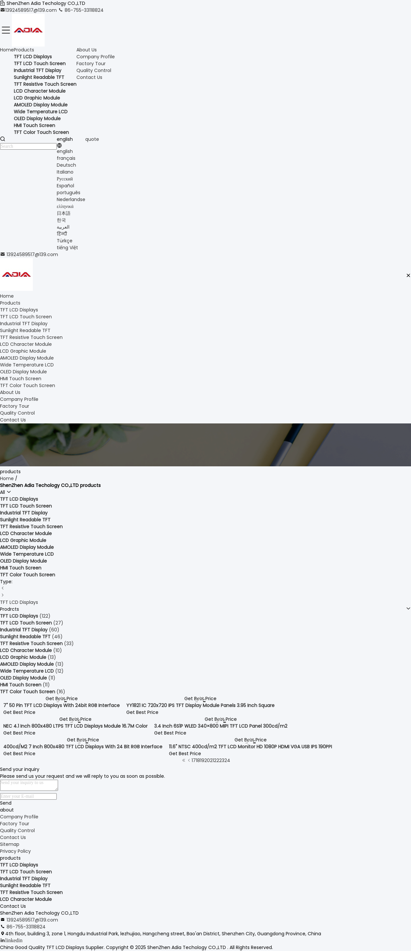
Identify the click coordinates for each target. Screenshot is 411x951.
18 (198, 760)
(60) (29, 629)
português (68, 192)
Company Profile (95, 56)
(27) (31, 623)
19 (202, 760)
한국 (61, 220)
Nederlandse (71, 199)
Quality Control (93, 70)
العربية (63, 227)
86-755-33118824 (81, 10)
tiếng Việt (67, 247)
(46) (31, 636)
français (66, 158)
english (65, 151)
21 (212, 760)
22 (216, 760)
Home (7, 50)
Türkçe (64, 240)
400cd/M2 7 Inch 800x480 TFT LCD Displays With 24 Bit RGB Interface (82, 746)
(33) (37, 643)
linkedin (13, 940)
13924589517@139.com (29, 10)
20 (207, 760)
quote (92, 139)
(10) (31, 650)
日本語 (64, 213)
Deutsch (66, 165)
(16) (32, 691)
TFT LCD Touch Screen (26, 871)
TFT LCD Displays (19, 602)
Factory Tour (91, 63)
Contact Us (89, 77)
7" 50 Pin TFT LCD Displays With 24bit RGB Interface (61, 705)
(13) (28, 657)
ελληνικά (65, 206)
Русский (65, 179)
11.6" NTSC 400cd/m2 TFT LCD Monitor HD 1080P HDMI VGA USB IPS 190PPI (250, 746)
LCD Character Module (26, 899)
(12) (32, 671)
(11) (27, 678)
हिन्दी (62, 234)
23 (221, 760)
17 (194, 760)
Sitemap (9, 844)
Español (65, 185)
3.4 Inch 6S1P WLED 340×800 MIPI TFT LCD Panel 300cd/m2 (220, 726)
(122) (25, 616)
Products (24, 50)
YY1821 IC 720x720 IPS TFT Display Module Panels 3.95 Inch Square (200, 705)
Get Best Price (19, 712)
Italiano (65, 172)
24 (227, 760)
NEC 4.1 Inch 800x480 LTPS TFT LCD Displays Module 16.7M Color (75, 726)
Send (5, 803)
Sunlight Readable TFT (25, 885)
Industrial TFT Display (24, 878)
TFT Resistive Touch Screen (31, 892)
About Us (86, 50)
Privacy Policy (15, 851)
